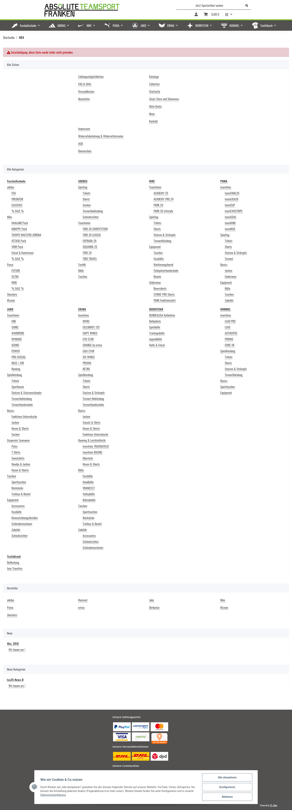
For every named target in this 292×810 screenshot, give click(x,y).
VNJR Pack (17, 246)
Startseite (154, 91)
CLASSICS (17, 205)
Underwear (155, 282)
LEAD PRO (230, 321)
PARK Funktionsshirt (165, 300)
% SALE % (18, 211)
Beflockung (13, 562)
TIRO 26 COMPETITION (95, 229)
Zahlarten (154, 84)
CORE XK (229, 345)
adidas (10, 187)
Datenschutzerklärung (53, 794)
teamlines (225, 187)
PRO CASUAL (19, 357)
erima (81, 607)
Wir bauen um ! (17, 649)
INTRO (86, 321)
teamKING (230, 223)
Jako (151, 600)
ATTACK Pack (19, 240)
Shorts (86, 199)
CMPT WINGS (90, 333)
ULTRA (15, 276)
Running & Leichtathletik (92, 440)
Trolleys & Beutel (21, 494)
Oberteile (88, 458)
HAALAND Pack (20, 223)
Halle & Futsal (157, 345)
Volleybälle (89, 494)
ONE (14, 321)
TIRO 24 (87, 252)
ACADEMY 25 (161, 193)
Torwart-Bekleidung (93, 398)
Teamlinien (84, 223)
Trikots (86, 193)
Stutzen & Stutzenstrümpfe (27, 392)
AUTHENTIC (231, 333)
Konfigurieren (227, 787)
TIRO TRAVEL (90, 258)
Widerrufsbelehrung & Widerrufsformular (100, 136)
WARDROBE (18, 333)
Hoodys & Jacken (21, 464)
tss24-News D (15, 679)
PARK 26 (158, 205)
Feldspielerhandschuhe (166, 270)
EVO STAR (88, 339)
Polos (15, 446)
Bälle (81, 270)
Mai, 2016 (13, 643)
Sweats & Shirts (91, 422)
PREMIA (87, 363)
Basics (223, 264)
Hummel (82, 600)
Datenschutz (85, 151)
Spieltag (82, 187)
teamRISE (230, 229)
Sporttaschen (19, 482)
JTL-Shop (273, 805)
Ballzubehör (89, 500)
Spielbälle (154, 327)
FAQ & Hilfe (84, 84)
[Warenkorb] (211, 14)
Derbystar (154, 607)
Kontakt (153, 121)
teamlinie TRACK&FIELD (96, 446)
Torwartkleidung (162, 240)
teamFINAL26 (232, 193)
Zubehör (229, 300)
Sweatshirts (18, 458)
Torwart (229, 258)
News (152, 114)
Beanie (157, 276)
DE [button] (226, 14)
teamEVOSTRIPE (234, 211)
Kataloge (154, 76)
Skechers (12, 294)
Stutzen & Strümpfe (165, 235)
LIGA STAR (88, 351)
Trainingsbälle (157, 333)
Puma (10, 264)
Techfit (82, 264)
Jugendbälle (155, 339)
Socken (87, 205)
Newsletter (84, 99)
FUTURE (16, 270)
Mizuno (11, 300)
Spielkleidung (14, 375)
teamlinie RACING (92, 452)
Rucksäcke (17, 488)
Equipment (155, 246)
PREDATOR (17, 199)
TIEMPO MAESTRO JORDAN (26, 235)
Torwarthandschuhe (22, 404)
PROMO (229, 339)
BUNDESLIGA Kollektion (162, 315)
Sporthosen (18, 386)
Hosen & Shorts (20, 428)
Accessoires (18, 506)
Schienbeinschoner (22, 523)
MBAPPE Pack (19, 229)
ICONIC (15, 345)
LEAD (227, 327)
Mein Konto (155, 106)
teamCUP (230, 205)
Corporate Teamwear (18, 440)
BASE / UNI (18, 363)
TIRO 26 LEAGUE (92, 235)
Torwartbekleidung (93, 211)
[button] (196, 14)
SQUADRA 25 (90, 246)
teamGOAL (230, 217)
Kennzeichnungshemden (25, 517)
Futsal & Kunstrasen (23, 252)
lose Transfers (15, 568)
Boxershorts (160, 288)
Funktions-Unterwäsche (24, 416)
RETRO (86, 369)
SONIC (15, 327)
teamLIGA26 (231, 199)
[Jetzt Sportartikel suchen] (209, 5)
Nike (9, 217)
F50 (14, 193)
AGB (80, 143)
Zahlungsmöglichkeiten (91, 76)
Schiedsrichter (91, 217)
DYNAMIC (17, 339)
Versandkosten (86, 91)
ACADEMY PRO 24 (164, 199)
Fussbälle (159, 258)
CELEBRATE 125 (91, 327)
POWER (16, 351)
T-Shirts (16, 452)
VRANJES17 (89, 488)
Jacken (228, 270)
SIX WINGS (89, 357)
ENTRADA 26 (89, 240)
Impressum (84, 128)
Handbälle (88, 482)
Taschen (82, 276)
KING (14, 282)
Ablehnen (227, 796)
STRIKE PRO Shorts (164, 294)
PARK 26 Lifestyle (163, 211)
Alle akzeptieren (227, 777)
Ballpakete (155, 321)
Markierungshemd (163, 264)
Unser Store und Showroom (164, 99)
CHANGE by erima (92, 345)
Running (16, 369)
